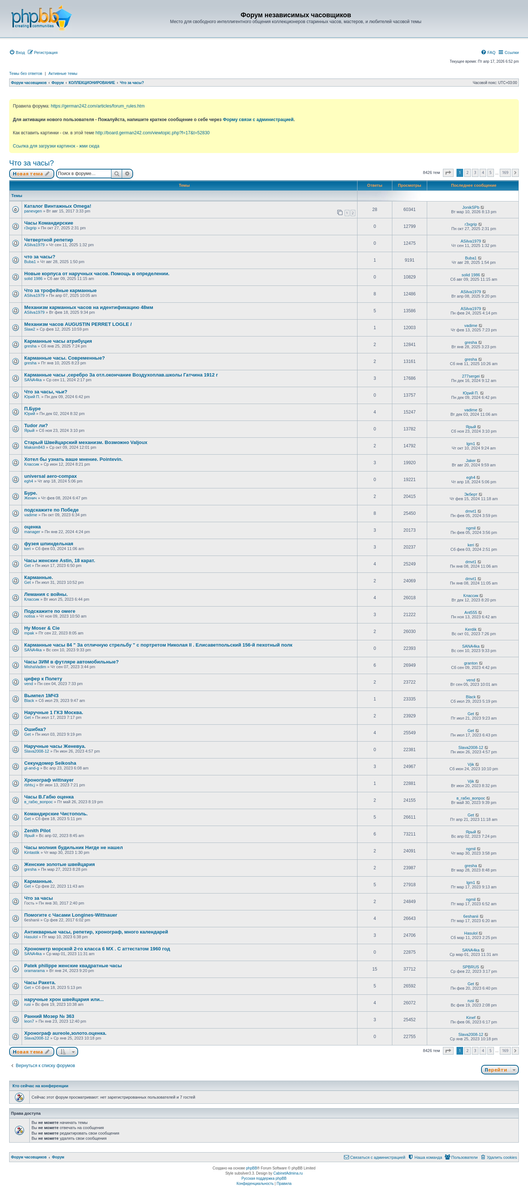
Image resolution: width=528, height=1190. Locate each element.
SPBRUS (470, 967)
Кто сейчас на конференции (40, 1086)
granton (470, 663)
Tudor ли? (36, 425)
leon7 (29, 1021)
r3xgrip (30, 228)
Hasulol (31, 937)
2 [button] (467, 172)
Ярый (29, 430)
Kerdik (470, 629)
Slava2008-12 (36, 751)
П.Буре (32, 408)
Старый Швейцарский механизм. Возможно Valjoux (85, 442)
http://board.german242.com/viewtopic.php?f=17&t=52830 (152, 132)
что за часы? (39, 256)
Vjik (470, 764)
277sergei (471, 376)
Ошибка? (35, 729)
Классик (31, 464)
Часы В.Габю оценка (49, 797)
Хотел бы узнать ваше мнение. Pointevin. (73, 459)
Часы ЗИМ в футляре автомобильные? (71, 662)
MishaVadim (35, 667)
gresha (30, 346)
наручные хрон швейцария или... (64, 999)
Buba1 (30, 261)
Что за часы (38, 898)
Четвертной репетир (48, 240)
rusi (27, 1004)
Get (27, 565)
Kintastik (32, 852)
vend (28, 683)
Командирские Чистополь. (56, 813)
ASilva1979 (34, 245)
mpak (29, 633)
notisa (29, 616)
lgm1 (470, 443)
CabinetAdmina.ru (288, 1173)
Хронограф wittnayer (49, 780)
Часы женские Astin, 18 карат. (59, 560)
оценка (32, 527)
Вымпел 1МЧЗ (41, 695)
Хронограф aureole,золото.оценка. (65, 1033)
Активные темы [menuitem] (62, 73)
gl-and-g (31, 768)
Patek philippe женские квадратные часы (73, 965)
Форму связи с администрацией (258, 119)
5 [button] (490, 172)
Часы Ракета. (40, 982)
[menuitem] (17, 52)
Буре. (30, 493)
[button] (448, 173)
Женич (30, 498)
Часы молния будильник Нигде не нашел (73, 847)
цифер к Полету (43, 678)
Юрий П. (32, 396)
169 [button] (505, 172)
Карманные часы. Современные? (64, 358)
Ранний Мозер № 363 (49, 1016)
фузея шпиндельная (48, 543)
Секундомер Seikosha (50, 763)
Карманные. (38, 577)
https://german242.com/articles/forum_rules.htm (97, 106)
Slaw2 (29, 329)
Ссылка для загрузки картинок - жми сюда (56, 146)
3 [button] (475, 172)
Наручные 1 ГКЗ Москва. (53, 712)
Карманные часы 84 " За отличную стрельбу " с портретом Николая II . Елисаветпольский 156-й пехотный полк (158, 645)
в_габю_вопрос (38, 802)
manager (32, 532)
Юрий (29, 413)
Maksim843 (34, 447)
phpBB (251, 1168)
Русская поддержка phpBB (263, 1178)
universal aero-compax (50, 476)
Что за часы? (31, 163)
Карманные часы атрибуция (58, 341)
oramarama (34, 970)
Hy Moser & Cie (42, 628)
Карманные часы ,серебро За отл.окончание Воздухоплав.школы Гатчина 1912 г (121, 375)
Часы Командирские (48, 223)
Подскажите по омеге (49, 611)
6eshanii (470, 916)
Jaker (471, 460)
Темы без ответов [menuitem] (25, 73)
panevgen (33, 211)
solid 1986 (33, 278)
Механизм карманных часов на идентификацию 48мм (88, 307)
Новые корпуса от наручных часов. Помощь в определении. (96, 273)
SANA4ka (33, 380)
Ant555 (471, 612)
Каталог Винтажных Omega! (57, 206)
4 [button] (483, 172)
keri (27, 548)
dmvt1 (470, 511)
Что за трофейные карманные (60, 290)
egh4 (28, 481)
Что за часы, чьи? (45, 391)
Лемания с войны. (46, 594)
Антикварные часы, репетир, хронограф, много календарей (96, 932)
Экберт (470, 494)
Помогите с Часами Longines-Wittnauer (70, 915)
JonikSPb (470, 207)
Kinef (471, 1017)
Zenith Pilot (37, 830)
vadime (470, 325)
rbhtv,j (29, 785)
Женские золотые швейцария (59, 864)
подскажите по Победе (51, 510)
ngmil (471, 528)
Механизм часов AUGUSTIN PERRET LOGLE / (78, 324)
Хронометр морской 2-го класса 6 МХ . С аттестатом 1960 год (97, 948)
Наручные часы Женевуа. (55, 746)
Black (29, 700)
